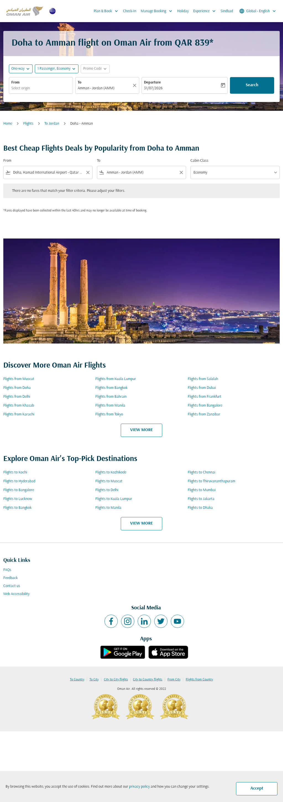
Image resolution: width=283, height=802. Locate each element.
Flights (28, 124)
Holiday (183, 11)
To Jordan (51, 124)
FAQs (7, 570)
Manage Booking (158, 11)
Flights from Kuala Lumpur (115, 379)
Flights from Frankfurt (204, 397)
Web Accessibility (16, 594)
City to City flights (116, 679)
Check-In (129, 11)
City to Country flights (147, 679)
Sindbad (227, 11)
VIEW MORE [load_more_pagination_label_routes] (141, 430)
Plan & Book (107, 11)
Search (252, 85)
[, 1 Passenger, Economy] (53, 69)
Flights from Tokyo (109, 414)
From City (173, 679)
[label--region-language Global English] (258, 11)
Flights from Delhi (16, 397)
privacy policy (139, 787)
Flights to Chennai (201, 472)
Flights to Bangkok (17, 508)
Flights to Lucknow (17, 499)
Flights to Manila (108, 508)
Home (7, 124)
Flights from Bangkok (111, 388)
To (79, 82)
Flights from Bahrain (111, 397)
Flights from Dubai (202, 388)
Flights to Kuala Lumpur (113, 499)
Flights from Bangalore (205, 405)
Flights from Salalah (203, 379)
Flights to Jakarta (201, 499)
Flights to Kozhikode (110, 472)
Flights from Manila (110, 405)
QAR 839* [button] (194, 43)
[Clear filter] (87, 172)
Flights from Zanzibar (204, 414)
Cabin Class (199, 161)
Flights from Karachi (18, 414)
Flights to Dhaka (200, 508)
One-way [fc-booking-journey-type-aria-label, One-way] (18, 69)
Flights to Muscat (108, 481)
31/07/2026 (153, 88)
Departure (152, 82)
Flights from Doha (17, 388)
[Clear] (135, 85)
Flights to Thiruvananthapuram (211, 481)
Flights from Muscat (18, 379)
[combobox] (40, 88)
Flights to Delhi (106, 490)
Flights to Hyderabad (19, 481)
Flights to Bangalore (18, 490)
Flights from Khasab (18, 405)
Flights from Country (199, 679)
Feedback (10, 578)
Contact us (11, 586)
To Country (77, 679)
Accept (256, 788)
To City (94, 679)
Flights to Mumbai (202, 490)
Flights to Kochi (15, 472)
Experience (205, 11)
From (15, 82)
